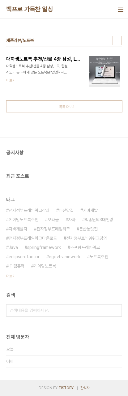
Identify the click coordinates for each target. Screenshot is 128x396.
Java (13, 247)
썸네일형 (106, 40)
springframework (44, 247)
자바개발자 (18, 228)
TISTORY (66, 388)
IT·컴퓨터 (16, 265)
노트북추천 (99, 256)
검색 (116, 310)
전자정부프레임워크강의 (86, 238)
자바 (71, 219)
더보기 (10, 276)
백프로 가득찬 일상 (29, 9)
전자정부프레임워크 (53, 228)
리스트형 (117, 40)
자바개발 (90, 210)
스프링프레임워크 (85, 247)
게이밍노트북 (45, 265)
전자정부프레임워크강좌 (29, 210)
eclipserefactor (24, 256)
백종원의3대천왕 (99, 219)
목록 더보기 (67, 107)
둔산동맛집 (88, 228)
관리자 (85, 388)
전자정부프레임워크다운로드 (33, 238)
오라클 (53, 219)
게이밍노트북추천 (23, 219)
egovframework (64, 256)
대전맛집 (66, 210)
